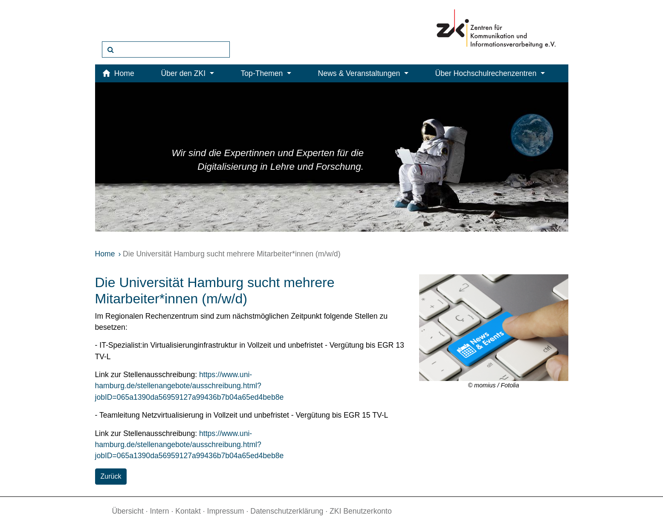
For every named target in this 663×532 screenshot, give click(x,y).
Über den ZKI (187, 73)
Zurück (111, 476)
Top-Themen (266, 73)
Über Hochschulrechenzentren (490, 73)
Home (105, 254)
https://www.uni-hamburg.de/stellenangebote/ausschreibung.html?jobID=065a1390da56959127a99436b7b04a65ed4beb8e (189, 385)
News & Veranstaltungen (363, 73)
